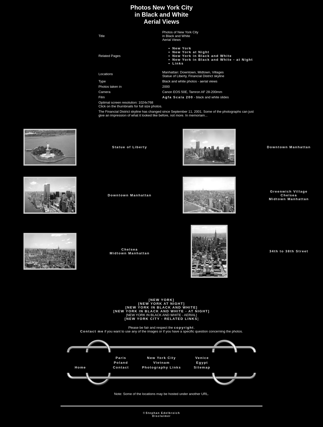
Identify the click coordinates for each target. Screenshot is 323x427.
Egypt (202, 362)
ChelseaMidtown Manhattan (129, 251)
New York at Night (190, 52)
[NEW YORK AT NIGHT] (161, 304)
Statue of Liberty (129, 147)
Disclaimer (161, 415)
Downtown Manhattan (289, 147)
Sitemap (202, 367)
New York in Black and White (202, 56)
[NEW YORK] (161, 300)
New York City (161, 358)
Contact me (92, 331)
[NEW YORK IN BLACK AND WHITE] (161, 307)
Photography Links (161, 367)
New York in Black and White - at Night (212, 60)
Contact (121, 367)
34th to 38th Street (288, 251)
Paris (121, 358)
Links (178, 63)
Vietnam (161, 362)
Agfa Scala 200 (177, 97)
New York (182, 48)
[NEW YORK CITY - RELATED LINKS (161, 319)
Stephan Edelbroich (163, 412)
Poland (121, 362)
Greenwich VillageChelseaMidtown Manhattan (289, 195)
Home (80, 367)
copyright (184, 327)
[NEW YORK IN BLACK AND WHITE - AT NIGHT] (161, 311)
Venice (202, 358)
